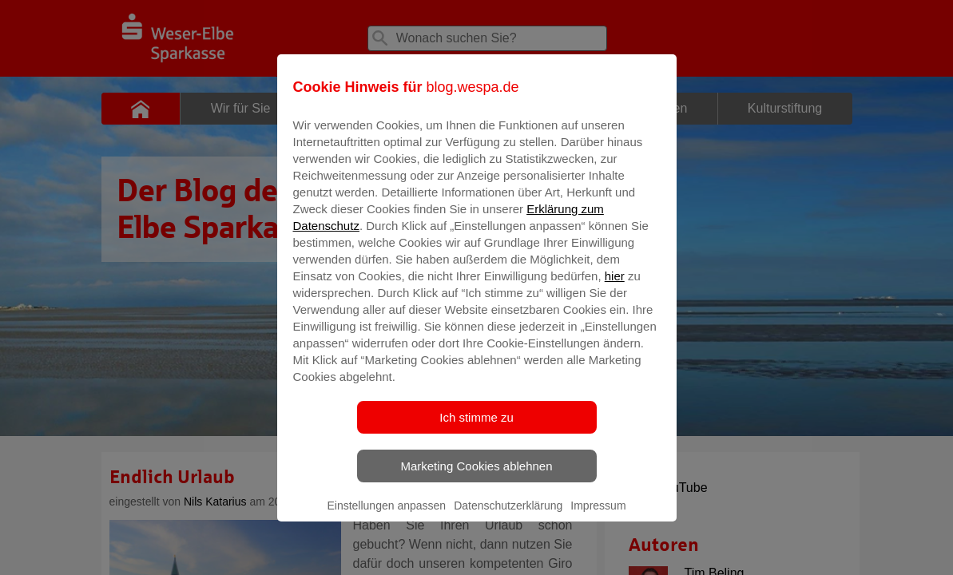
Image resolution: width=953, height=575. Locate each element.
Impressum (597, 516)
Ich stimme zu (476, 428)
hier (615, 287)
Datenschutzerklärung (508, 516)
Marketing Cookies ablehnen (476, 477)
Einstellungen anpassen (386, 516)
